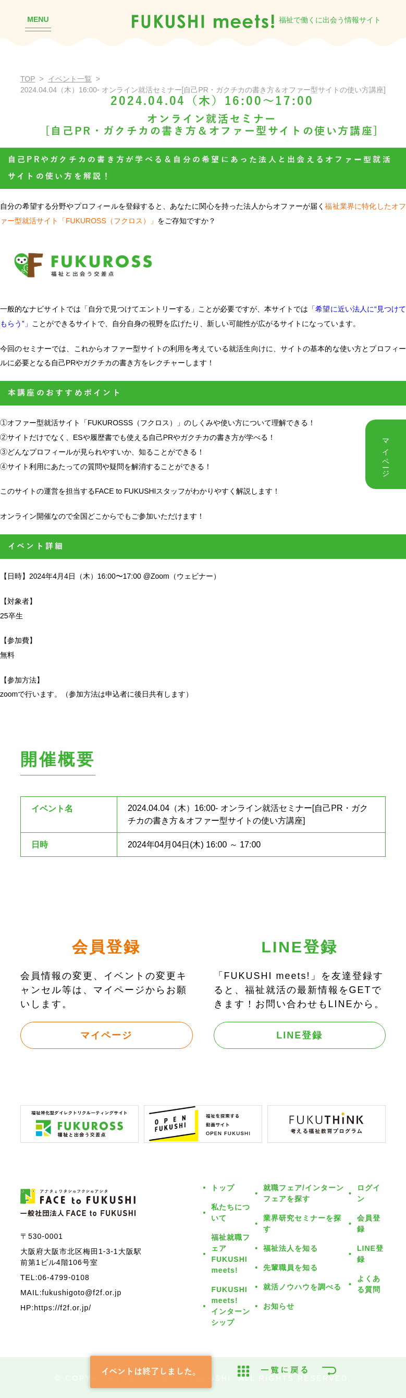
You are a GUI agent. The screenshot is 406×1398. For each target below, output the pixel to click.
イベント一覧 (70, 79)
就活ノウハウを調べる (302, 1287)
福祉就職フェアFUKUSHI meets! (230, 1253)
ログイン (368, 1193)
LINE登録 (299, 1035)
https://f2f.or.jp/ (62, 1308)
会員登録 (368, 1223)
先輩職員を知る (290, 1267)
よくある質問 (368, 1284)
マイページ (106, 1035)
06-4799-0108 (64, 1277)
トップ (223, 1188)
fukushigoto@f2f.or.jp (82, 1292)
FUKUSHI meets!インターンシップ (230, 1306)
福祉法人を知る (290, 1248)
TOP (27, 79)
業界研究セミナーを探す (302, 1223)
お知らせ (278, 1306)
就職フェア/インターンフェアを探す (303, 1193)
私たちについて (230, 1212)
